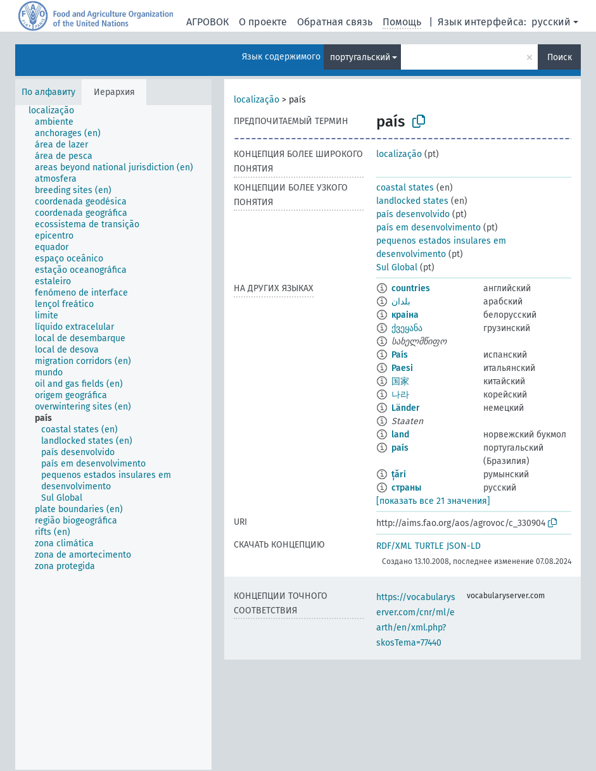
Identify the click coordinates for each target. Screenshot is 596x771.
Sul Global (396, 267)
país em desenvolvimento (428, 227)
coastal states (405, 187)
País (399, 354)
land (400, 434)
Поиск (559, 57)
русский (551, 22)
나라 (400, 394)
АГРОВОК (207, 22)
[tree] (113, 437)
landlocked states (412, 201)
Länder (405, 408)
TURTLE (429, 546)
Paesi (402, 368)
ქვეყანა (406, 328)
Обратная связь (334, 22)
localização (256, 99)
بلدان (400, 301)
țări (398, 474)
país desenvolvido (413, 214)
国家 (400, 381)
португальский (360, 57)
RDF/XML (394, 546)
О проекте (263, 22)
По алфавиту (48, 92)
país (400, 447)
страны (406, 487)
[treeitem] (57, 110)
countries (410, 288)
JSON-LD (464, 546)
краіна (405, 315)
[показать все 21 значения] (433, 501)
